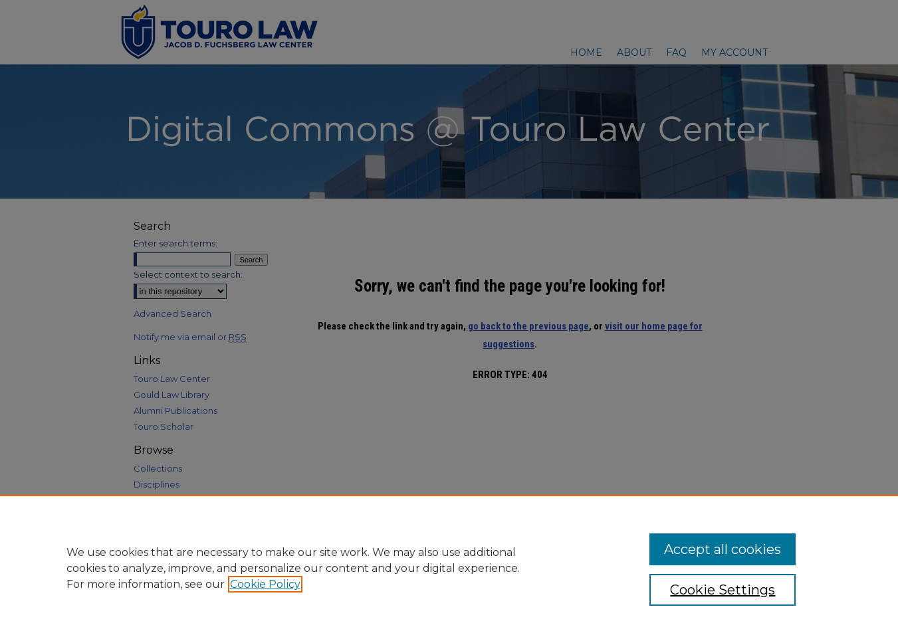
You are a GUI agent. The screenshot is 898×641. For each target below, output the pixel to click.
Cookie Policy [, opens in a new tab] (265, 584)
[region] (449, 568)
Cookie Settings (722, 590)
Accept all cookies (722, 549)
